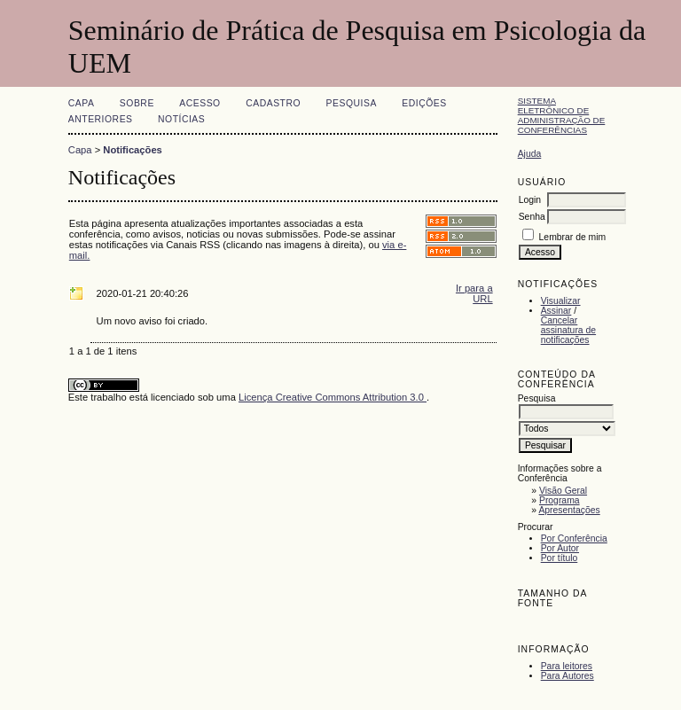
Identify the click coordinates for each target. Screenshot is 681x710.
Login (530, 200)
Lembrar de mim (573, 237)
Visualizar (561, 301)
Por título (559, 558)
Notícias (181, 119)
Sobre (137, 103)
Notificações (132, 149)
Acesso (199, 103)
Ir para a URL (474, 293)
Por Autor (560, 548)
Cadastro (273, 103)
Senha (532, 217)
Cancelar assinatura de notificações (568, 330)
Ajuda (530, 154)
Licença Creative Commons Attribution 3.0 (333, 397)
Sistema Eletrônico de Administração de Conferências (562, 115)
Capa (81, 103)
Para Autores (567, 676)
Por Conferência (574, 538)
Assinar (556, 311)
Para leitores (566, 666)
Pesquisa (351, 103)
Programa (559, 500)
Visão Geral (563, 490)
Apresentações (568, 510)
